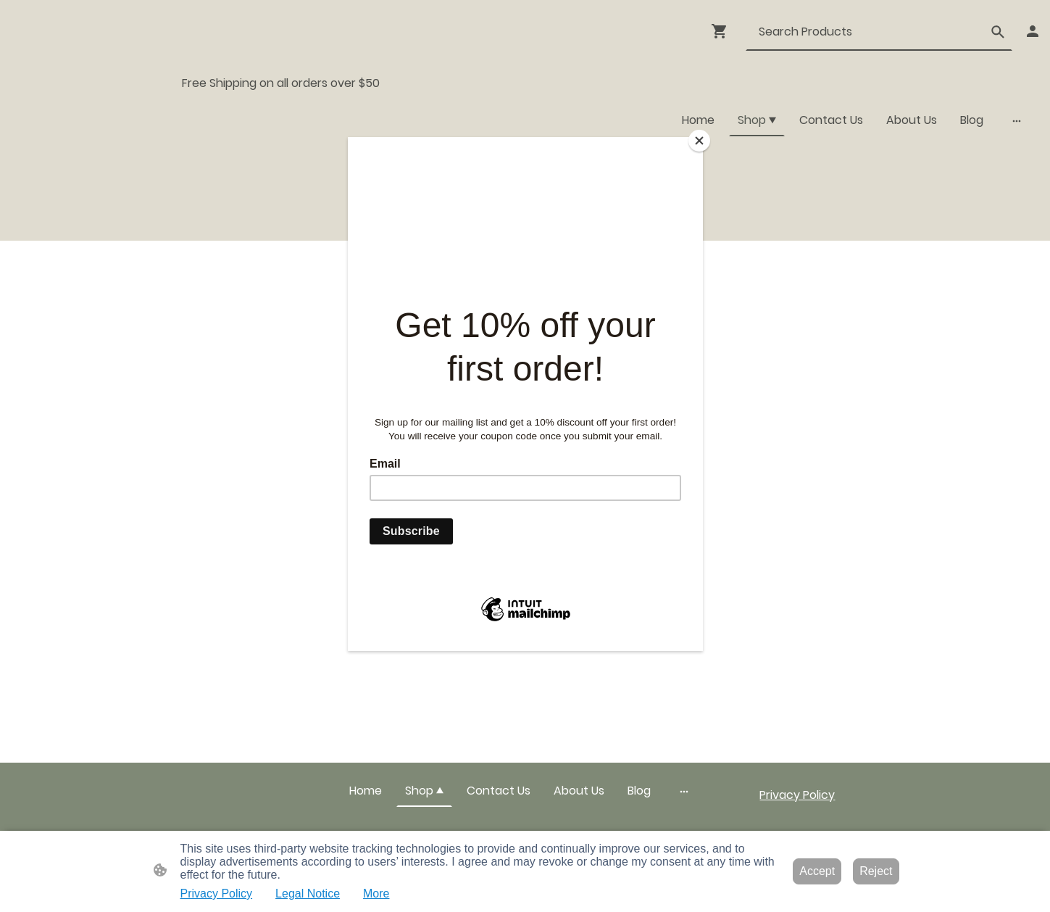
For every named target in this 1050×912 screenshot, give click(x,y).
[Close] (699, 141)
